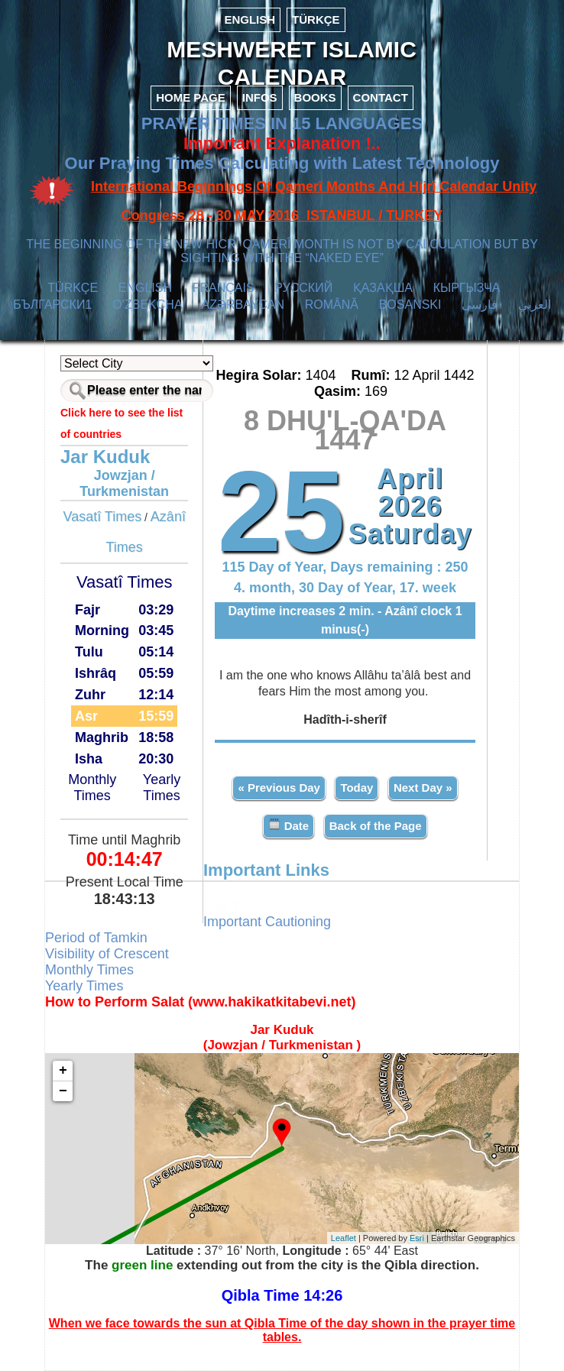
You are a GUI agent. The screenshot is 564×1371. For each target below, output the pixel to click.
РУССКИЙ (303, 287)
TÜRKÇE (316, 19)
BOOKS (315, 97)
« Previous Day (279, 787)
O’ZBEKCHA (147, 304)
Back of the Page (375, 825)
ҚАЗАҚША (383, 287)
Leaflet (343, 1238)
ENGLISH (249, 19)
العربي (534, 304)
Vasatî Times (102, 516)
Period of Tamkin (96, 937)
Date (288, 825)
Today (356, 787)
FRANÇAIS (223, 287)
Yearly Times (161, 787)
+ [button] (63, 1070)
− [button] (63, 1091)
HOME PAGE (190, 97)
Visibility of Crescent (107, 953)
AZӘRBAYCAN (242, 304)
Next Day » (423, 787)
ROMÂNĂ (331, 304)
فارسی (480, 304)
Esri (417, 1238)
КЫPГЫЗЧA (466, 287)
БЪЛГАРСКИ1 (52, 304)
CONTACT (380, 97)
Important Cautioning (267, 921)
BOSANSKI (410, 304)
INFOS (259, 97)
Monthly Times (92, 787)
